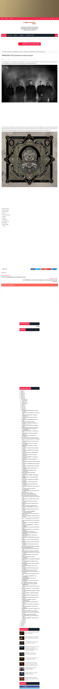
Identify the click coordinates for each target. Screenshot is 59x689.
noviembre (24, 397)
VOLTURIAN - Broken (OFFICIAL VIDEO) (29, 611)
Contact (11, 18)
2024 (22, 390)
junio (23, 404)
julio (22, 402)
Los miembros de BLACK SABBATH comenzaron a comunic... (28, 509)
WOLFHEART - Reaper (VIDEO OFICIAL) (29, 491)
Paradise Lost (26, 51)
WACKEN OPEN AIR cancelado (27, 490)
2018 (22, 622)
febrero (23, 618)
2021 (22, 394)
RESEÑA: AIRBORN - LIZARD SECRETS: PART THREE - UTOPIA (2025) (32, 676)
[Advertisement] (29, 8)
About (6, 18)
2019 (22, 621)
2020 (5, 51)
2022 (22, 393)
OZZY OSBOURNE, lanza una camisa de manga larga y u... (29, 427)
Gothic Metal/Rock (15, 51)
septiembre (24, 400)
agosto (23, 401)
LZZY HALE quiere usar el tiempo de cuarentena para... (28, 486)
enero (23, 619)
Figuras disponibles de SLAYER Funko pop (29, 492)
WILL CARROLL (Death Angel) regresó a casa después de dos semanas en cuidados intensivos (31, 661)
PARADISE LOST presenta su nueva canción (30, 424)
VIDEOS (15, 35)
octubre (23, 399)
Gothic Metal (9, 51)
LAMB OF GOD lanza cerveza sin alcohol (29, 502)
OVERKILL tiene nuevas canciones (28, 419)
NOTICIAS (9, 35)
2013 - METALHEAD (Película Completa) (29, 567)
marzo (23, 617)
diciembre (24, 396)
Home (2, 18)
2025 (22, 389)
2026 (22, 388)
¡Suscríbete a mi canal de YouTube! (29, 44)
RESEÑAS (21, 35)
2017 (22, 623)
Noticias (21, 51)
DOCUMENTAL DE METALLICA (27, 544)
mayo (23, 405)
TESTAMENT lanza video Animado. (28, 528)
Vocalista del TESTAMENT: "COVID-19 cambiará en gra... (29, 597)
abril (22, 406)
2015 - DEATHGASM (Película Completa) (29, 579)
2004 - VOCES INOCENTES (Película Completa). (31, 543)
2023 (22, 391)
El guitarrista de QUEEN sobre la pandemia (30, 608)
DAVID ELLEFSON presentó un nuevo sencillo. (30, 548)
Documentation (29, 35)
